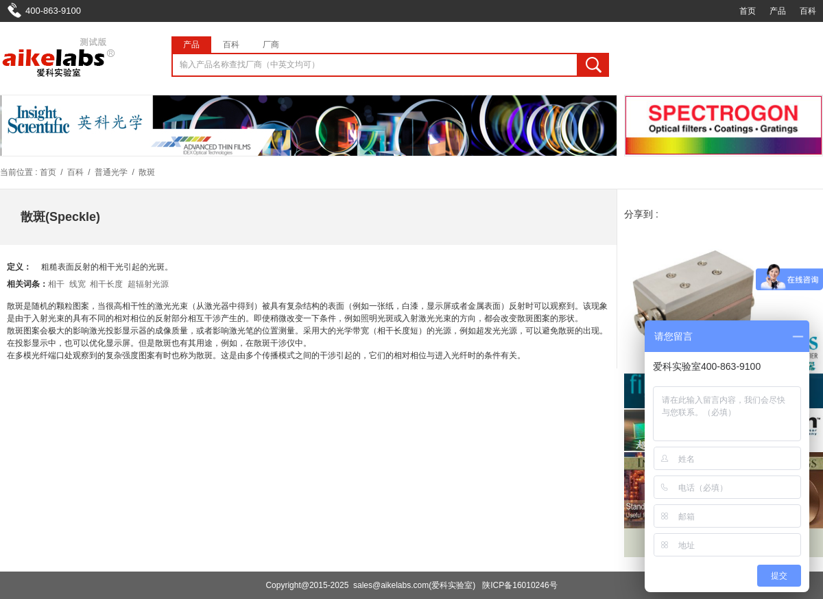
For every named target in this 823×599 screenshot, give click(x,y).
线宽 (77, 284)
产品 (778, 11)
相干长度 (106, 284)
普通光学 (111, 172)
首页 (747, 11)
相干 (56, 284)
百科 (808, 11)
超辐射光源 (148, 284)
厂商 (271, 44)
